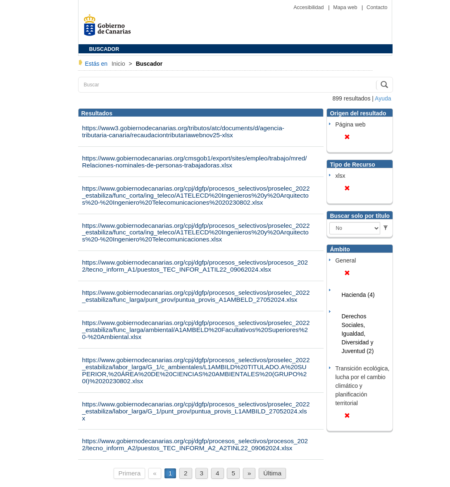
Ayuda (383, 98)
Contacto (377, 7)
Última (272, 473)
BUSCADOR (104, 49)
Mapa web (346, 7)
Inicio (119, 63)
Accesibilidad (309, 7)
